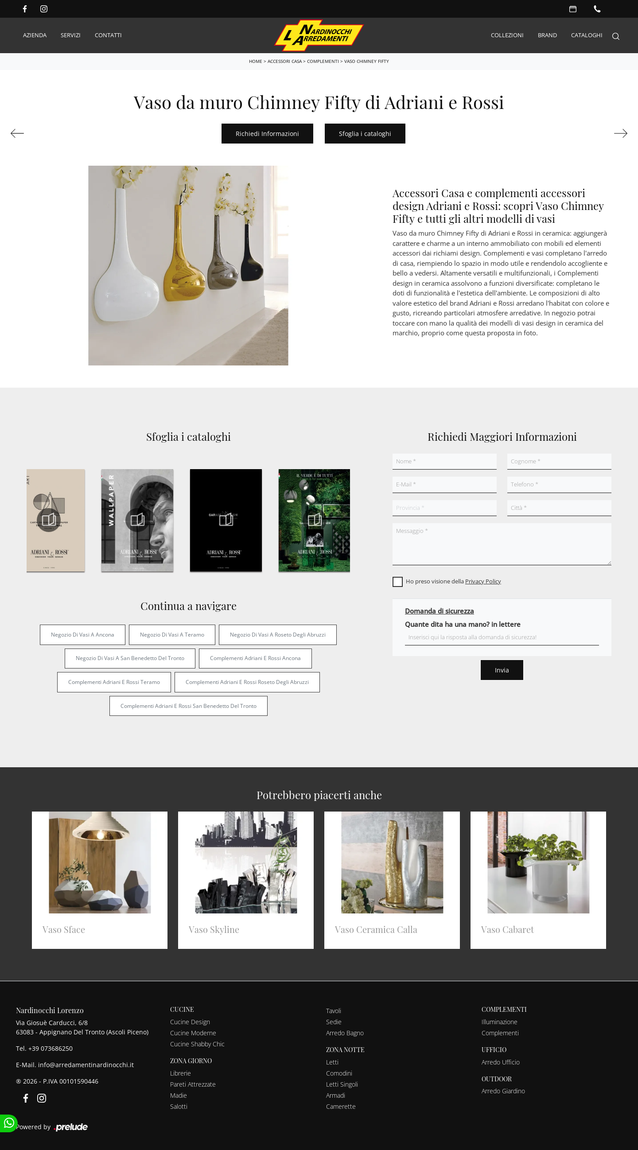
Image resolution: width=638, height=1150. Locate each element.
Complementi (323, 61)
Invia (502, 670)
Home (255, 61)
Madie (178, 1095)
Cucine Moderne (193, 1032)
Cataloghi (587, 35)
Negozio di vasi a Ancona (82, 634)
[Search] (616, 35)
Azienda (35, 35)
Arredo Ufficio (501, 1061)
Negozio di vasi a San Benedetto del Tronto (130, 658)
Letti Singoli (342, 1084)
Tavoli (333, 1010)
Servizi (71, 35)
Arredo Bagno (345, 1032)
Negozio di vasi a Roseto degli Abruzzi (278, 634)
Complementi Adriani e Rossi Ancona (255, 658)
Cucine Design (190, 1021)
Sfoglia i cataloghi (365, 133)
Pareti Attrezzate (193, 1084)
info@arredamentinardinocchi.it (86, 1065)
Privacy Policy (483, 581)
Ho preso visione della (453, 581)
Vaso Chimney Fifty (366, 61)
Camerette (341, 1106)
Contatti (108, 35)
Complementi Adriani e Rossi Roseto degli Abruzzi (247, 681)
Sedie (334, 1021)
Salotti (178, 1106)
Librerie (180, 1072)
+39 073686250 (50, 1048)
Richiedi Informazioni (267, 133)
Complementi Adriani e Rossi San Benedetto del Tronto (189, 705)
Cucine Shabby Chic (197, 1043)
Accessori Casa (285, 61)
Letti (332, 1061)
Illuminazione (499, 1021)
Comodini (339, 1072)
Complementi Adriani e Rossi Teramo (114, 681)
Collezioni (507, 35)
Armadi (335, 1095)
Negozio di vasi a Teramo (172, 634)
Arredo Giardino (503, 1091)
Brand (547, 35)
